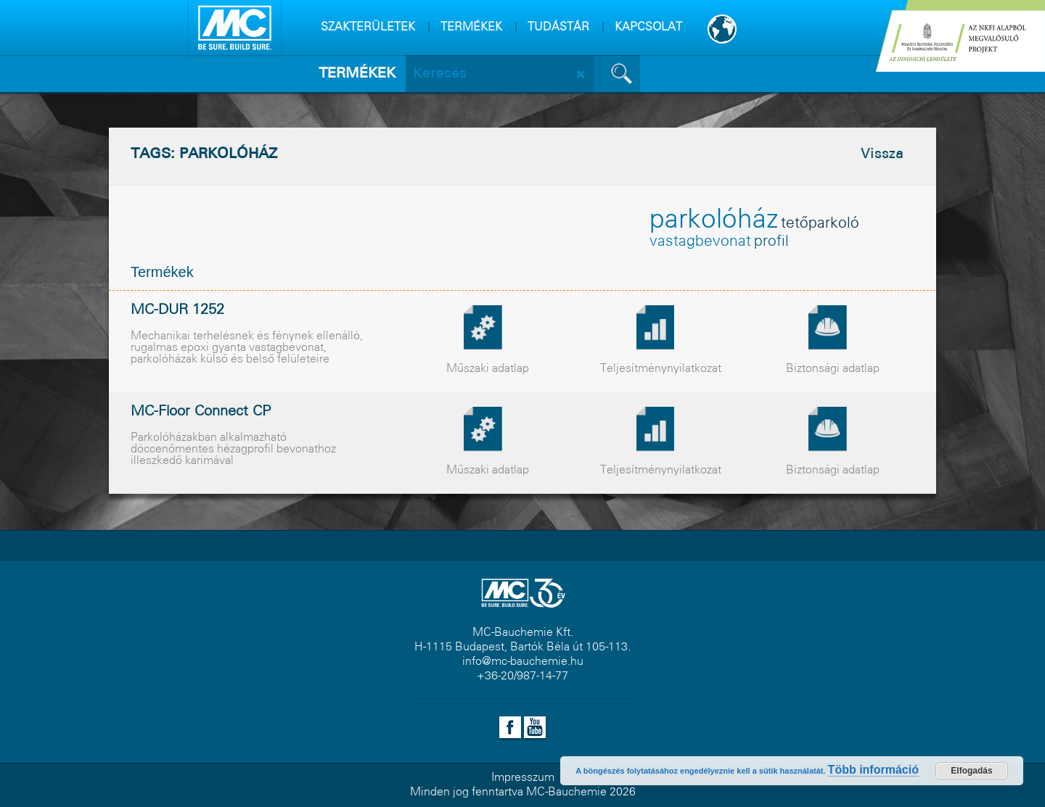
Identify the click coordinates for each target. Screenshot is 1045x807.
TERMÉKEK (471, 27)
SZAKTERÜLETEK (368, 27)
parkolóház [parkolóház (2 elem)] (713, 220)
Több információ (873, 769)
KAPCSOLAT (648, 27)
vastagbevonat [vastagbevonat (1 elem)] (700, 242)
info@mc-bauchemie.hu (522, 661)
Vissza (882, 154)
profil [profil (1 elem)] (771, 242)
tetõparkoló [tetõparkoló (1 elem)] (820, 224)
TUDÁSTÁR (558, 27)
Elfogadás (971, 771)
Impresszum (522, 777)
